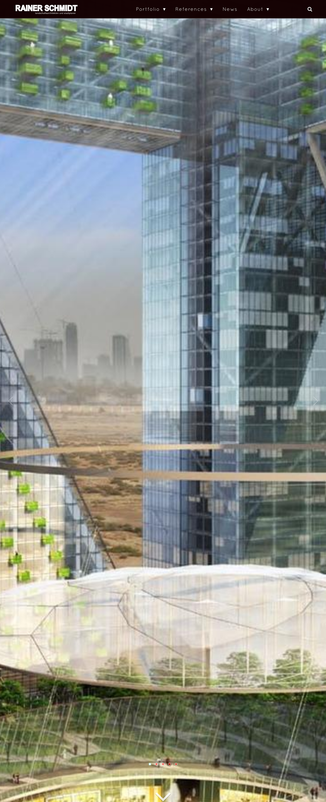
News (230, 9)
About (255, 9)
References (191, 9)
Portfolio (148, 9)
